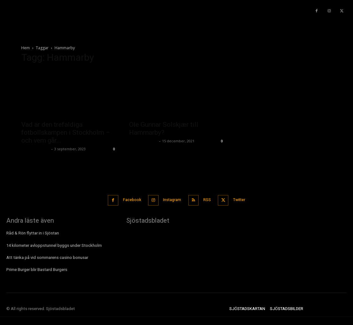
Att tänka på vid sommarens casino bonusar (47, 256)
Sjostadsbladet (35, 148)
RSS (208, 199)
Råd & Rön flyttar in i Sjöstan (32, 231)
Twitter (242, 199)
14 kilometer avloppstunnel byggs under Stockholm (54, 243)
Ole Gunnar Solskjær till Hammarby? (163, 128)
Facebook (128, 199)
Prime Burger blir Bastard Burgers (36, 268)
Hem (25, 48)
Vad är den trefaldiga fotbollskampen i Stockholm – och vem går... (65, 132)
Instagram (170, 199)
